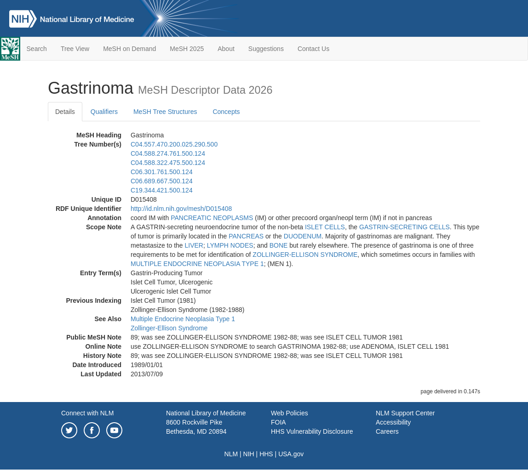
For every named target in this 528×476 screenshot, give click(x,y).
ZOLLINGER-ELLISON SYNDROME (305, 254)
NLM (231, 454)
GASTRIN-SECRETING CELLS (404, 227)
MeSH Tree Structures (165, 111)
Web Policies (289, 413)
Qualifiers (104, 111)
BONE (279, 245)
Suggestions (266, 48)
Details (65, 111)
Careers (387, 431)
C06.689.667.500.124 (162, 181)
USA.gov (291, 454)
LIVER (194, 245)
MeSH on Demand (129, 48)
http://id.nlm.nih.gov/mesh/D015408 (181, 208)
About (226, 48)
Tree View (75, 48)
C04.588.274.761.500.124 (168, 153)
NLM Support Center (405, 413)
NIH (248, 454)
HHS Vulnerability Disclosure (312, 431)
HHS (266, 454)
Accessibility (393, 422)
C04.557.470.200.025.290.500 (174, 144)
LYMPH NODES (230, 245)
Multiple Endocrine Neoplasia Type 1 (183, 319)
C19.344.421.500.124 (162, 190)
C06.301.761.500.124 (162, 172)
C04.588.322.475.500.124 (168, 162)
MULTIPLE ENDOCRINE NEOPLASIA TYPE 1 (197, 263)
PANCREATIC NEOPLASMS (212, 217)
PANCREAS (246, 236)
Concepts (226, 111)
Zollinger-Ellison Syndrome (169, 328)
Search (37, 48)
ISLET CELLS (325, 227)
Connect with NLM (87, 413)
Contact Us (313, 48)
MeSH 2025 (187, 48)
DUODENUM (302, 236)
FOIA (278, 422)
